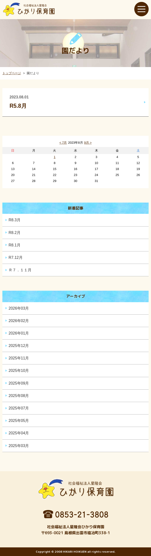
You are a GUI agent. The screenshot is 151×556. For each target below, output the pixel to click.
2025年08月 (19, 396)
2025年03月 (19, 446)
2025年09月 (19, 383)
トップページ (11, 73)
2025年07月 (19, 408)
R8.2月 (15, 233)
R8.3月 (15, 220)
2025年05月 (19, 421)
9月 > (88, 142)
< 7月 (63, 142)
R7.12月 (16, 257)
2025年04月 (19, 433)
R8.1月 (15, 245)
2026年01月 (19, 333)
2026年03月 (19, 308)
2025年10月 (19, 371)
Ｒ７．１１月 (20, 270)
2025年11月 (19, 358)
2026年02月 (19, 321)
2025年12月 (19, 346)
